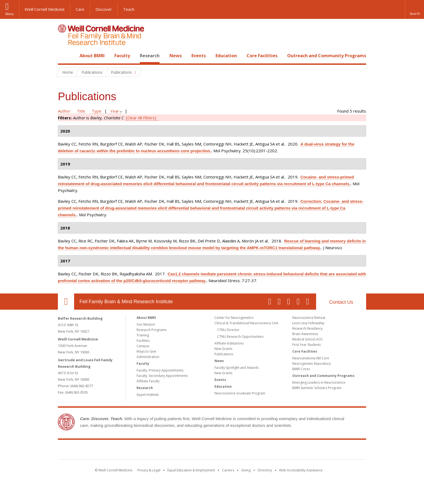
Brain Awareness (305, 334)
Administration (148, 356)
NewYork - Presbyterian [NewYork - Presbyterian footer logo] (257, 450)
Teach (128, 9)
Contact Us (341, 302)
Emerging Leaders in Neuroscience (318, 382)
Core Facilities (262, 56)
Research (150, 56)
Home (64, 55)
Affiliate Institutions (229, 343)
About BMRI (92, 56)
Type (96, 111)
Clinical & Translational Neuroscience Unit (246, 323)
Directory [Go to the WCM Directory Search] (265, 470)
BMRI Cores (301, 369)
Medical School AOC (307, 339)
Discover (103, 9)
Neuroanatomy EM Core (310, 358)
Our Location (66, 301)
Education (226, 56)
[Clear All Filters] (141, 117)
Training (143, 335)
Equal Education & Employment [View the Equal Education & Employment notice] (191, 470)
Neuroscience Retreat (308, 317)
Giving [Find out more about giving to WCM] (246, 470)
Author (64, 111)
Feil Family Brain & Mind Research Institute (126, 301)
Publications (223, 354)
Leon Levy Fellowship (308, 323)
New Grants (223, 348)
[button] (414, 9)
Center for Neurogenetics (233, 317)
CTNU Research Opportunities (240, 336)
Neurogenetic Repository (311, 363)
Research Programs (152, 329)
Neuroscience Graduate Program (239, 393)
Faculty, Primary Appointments (160, 370)
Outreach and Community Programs (326, 56)
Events (198, 56)
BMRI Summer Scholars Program (317, 388)
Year (114, 111)
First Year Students (306, 344)
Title (81, 111)
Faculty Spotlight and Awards (236, 367)
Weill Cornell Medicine (45, 9)
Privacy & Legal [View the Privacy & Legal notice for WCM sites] (148, 470)
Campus (143, 346)
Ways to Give (146, 351)
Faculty (122, 56)
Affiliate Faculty (148, 381)
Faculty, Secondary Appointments (162, 375)
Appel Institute (148, 394)
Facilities (143, 340)
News (176, 56)
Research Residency (307, 328)
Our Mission (146, 324)
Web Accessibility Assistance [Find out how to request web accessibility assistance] (301, 470)
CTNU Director (228, 329)
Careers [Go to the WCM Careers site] (228, 470)
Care (80, 9)
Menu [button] (9, 14)
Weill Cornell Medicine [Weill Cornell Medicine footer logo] (172, 450)
